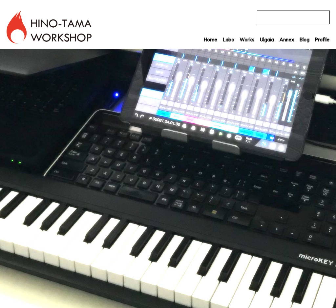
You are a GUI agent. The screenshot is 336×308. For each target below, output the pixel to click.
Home (210, 39)
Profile (322, 39)
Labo (228, 39)
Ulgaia (267, 39)
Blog (304, 39)
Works (247, 39)
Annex (286, 39)
